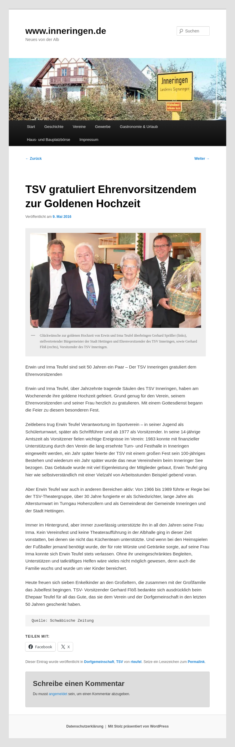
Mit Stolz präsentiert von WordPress (138, 726)
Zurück (33, 159)
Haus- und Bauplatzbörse (48, 139)
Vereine (79, 126)
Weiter (202, 159)
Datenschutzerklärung (84, 726)
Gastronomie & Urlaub (139, 126)
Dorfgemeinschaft (99, 662)
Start (31, 126)
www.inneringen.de (65, 31)
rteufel (136, 662)
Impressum (88, 139)
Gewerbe (103, 126)
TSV (119, 662)
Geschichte (53, 126)
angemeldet (58, 694)
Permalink (196, 662)
